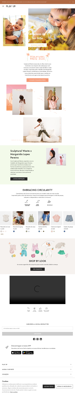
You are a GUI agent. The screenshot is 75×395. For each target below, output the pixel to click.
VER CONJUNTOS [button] (37, 269)
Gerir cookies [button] (14, 392)
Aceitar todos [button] (48, 386)
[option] (35, 2)
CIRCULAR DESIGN (27, 205)
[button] (4, 6)
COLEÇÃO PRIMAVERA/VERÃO (37, 80)
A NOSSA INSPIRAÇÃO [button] (19, 179)
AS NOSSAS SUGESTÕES (37, 45)
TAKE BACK (37, 205)
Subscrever (37, 334)
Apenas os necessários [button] (64, 386)
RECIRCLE (50, 205)
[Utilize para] (16, 352)
